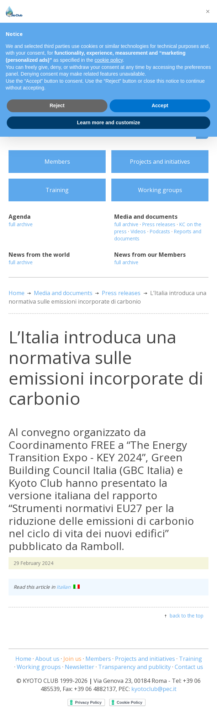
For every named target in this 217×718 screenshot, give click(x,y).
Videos (138, 231)
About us (47, 659)
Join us (72, 659)
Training (57, 190)
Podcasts (160, 231)
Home (17, 293)
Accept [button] (160, 105)
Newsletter (79, 667)
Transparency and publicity (134, 667)
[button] (207, 11)
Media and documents (63, 293)
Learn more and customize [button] (108, 122)
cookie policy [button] (109, 60)
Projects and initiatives (160, 161)
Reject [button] (56, 105)
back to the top (186, 615)
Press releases (158, 224)
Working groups (160, 190)
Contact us (189, 667)
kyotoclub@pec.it (153, 689)
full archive (21, 224)
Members (57, 161)
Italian (68, 586)
